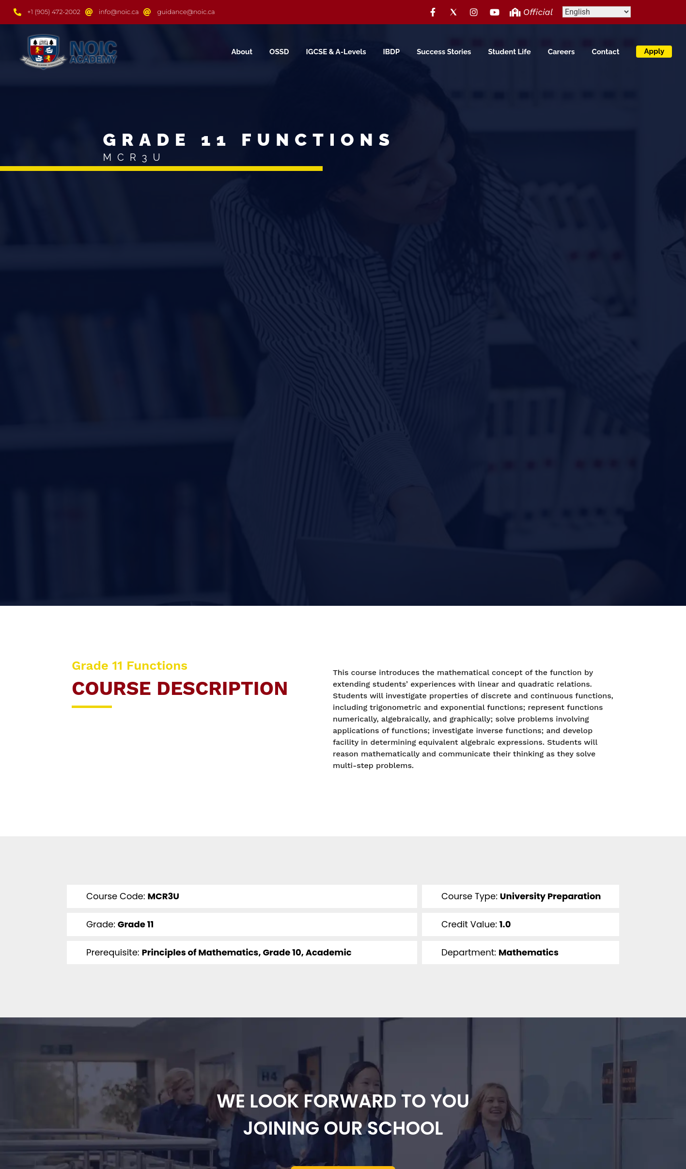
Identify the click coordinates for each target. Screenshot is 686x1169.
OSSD (279, 51)
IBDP (391, 51)
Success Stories (444, 51)
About (241, 51)
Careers (561, 51)
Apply (654, 51)
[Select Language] (596, 11)
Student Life (509, 51)
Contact (605, 51)
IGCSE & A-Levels (336, 51)
